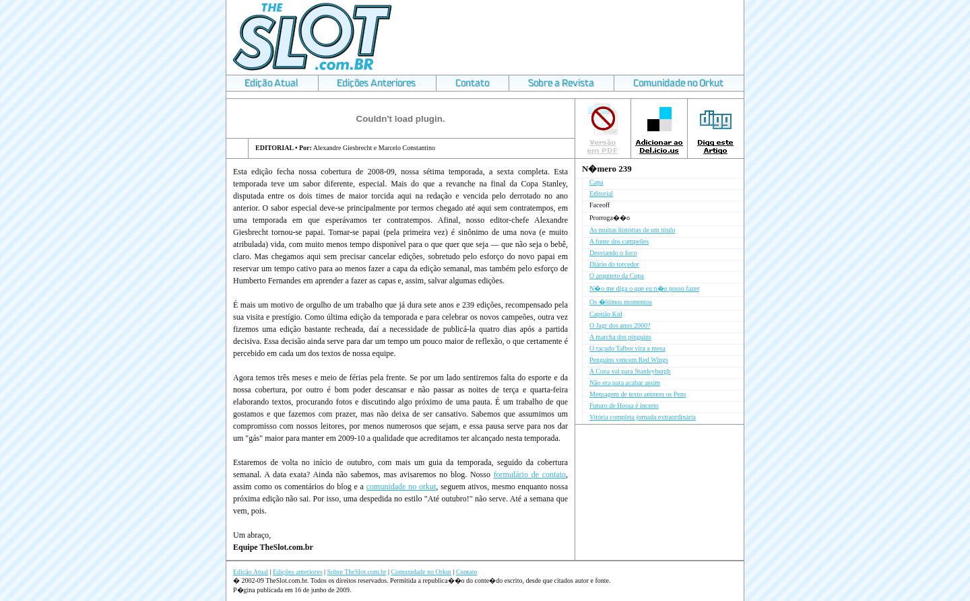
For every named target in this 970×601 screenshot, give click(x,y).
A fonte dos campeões (619, 241)
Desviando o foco (613, 252)
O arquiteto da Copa (616, 275)
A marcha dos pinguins (620, 337)
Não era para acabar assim (624, 382)
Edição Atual (250, 571)
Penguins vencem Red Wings (628, 359)
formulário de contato (530, 474)
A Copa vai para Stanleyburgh (629, 371)
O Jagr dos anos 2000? (620, 325)
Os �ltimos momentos (620, 302)
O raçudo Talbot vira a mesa (627, 348)
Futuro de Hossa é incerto (624, 405)
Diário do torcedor (614, 264)
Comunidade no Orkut (421, 571)
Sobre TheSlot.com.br (357, 571)
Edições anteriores (298, 571)
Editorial (601, 193)
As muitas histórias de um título (632, 230)
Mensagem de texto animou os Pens (637, 394)
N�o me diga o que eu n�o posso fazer (644, 288)
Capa (596, 182)
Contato (467, 571)
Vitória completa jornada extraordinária (642, 417)
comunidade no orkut (401, 486)
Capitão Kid (605, 314)
